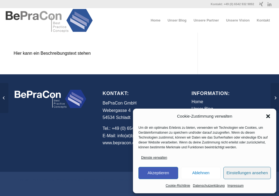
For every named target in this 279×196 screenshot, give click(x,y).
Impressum (236, 186)
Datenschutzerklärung (209, 186)
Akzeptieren (158, 172)
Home (197, 101)
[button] (268, 116)
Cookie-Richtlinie (178, 186)
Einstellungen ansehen (247, 172)
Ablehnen (200, 172)
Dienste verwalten (154, 158)
